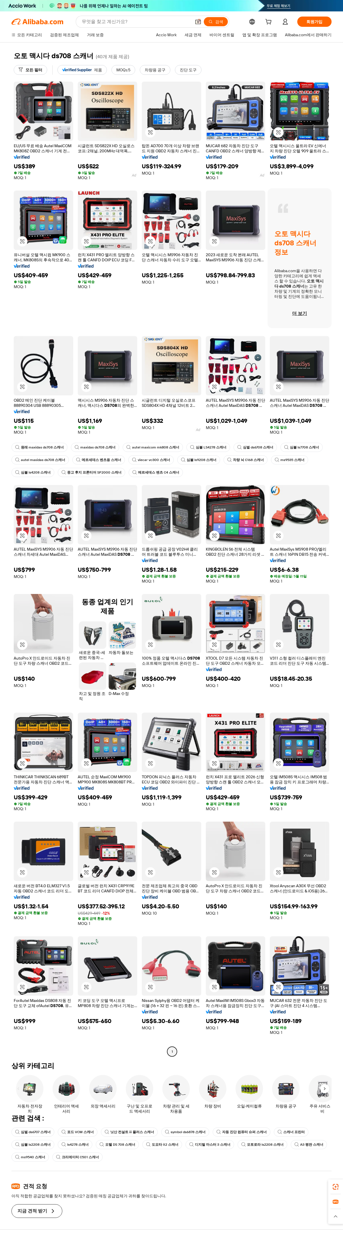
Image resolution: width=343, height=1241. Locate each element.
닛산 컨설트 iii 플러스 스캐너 (129, 1132)
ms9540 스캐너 (30, 1157)
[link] (335, 1186)
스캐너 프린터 (291, 1132)
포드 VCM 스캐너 (77, 1132)
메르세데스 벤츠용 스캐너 (98, 460)
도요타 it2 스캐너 (162, 1144)
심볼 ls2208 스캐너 (33, 1144)
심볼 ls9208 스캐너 (198, 460)
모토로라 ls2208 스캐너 (262, 1144)
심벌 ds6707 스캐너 (33, 1132)
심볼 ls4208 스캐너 (33, 472)
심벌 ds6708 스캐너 (255, 447)
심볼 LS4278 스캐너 (208, 447)
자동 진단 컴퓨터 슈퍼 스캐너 (241, 1132)
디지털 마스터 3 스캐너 (209, 1144)
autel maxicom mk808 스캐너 (152, 447)
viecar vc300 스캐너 (151, 460)
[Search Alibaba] (136, 22)
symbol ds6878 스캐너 (185, 1132)
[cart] (269, 22)
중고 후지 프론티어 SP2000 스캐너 (91, 472)
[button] (198, 21)
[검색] (216, 21)
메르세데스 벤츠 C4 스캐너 (155, 472)
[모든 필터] (30, 70)
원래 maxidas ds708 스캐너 (39, 447)
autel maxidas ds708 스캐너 (40, 460)
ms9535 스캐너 (289, 460)
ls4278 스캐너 (75, 1144)
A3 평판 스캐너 (308, 1144)
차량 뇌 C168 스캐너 (245, 460)
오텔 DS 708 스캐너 (117, 1144)
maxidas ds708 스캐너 (95, 447)
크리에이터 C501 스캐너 (77, 1157)
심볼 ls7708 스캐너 (301, 447)
